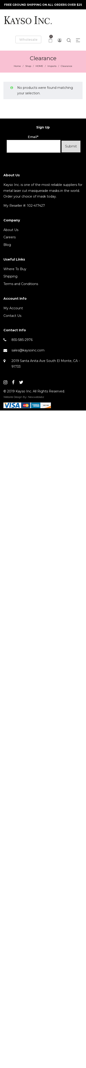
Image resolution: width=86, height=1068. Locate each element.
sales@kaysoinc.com (27, 350)
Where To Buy (14, 269)
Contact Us (12, 316)
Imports (51, 66)
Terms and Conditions (20, 284)
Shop (28, 66)
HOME (39, 66)
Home (17, 66)
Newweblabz (36, 397)
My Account (13, 308)
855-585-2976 (22, 340)
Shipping (10, 276)
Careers (9, 237)
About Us (10, 230)
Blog (7, 245)
